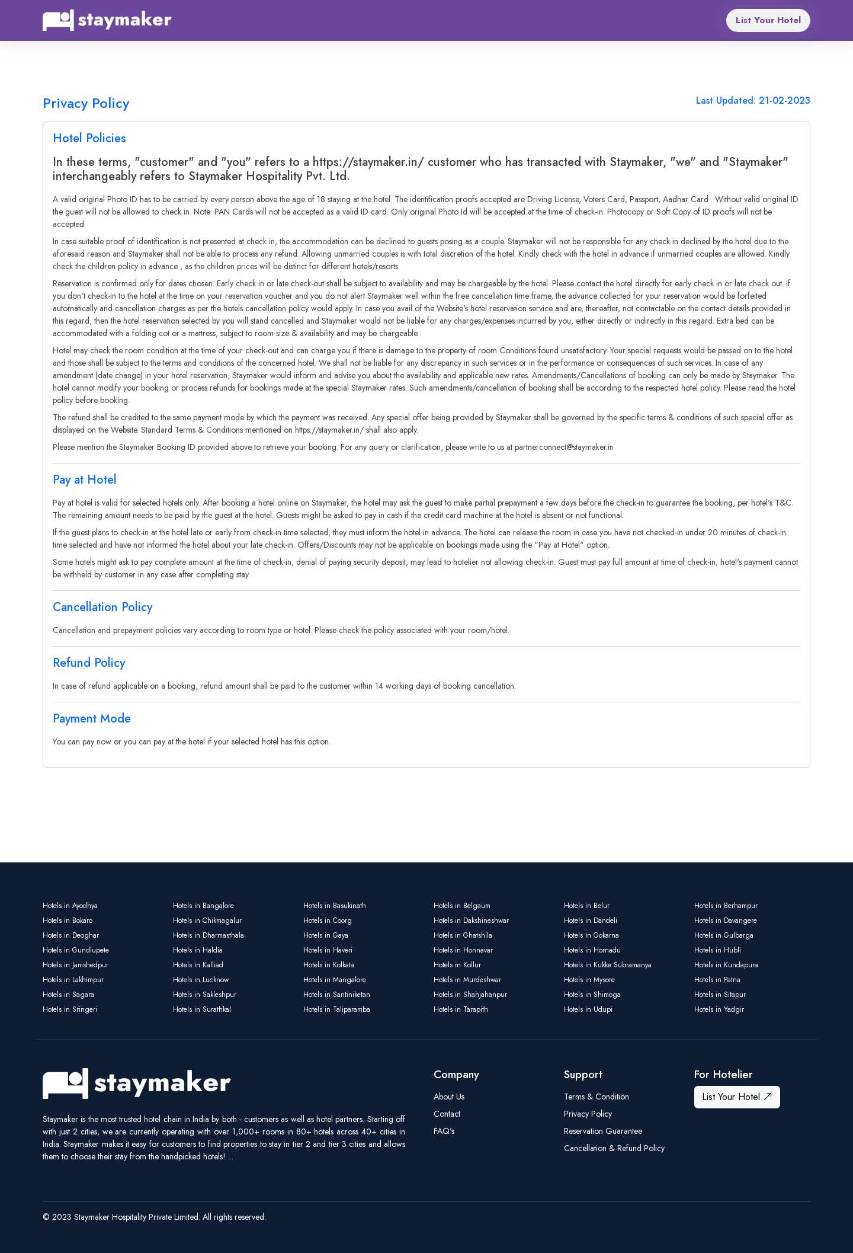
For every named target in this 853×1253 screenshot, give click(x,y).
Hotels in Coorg (327, 920)
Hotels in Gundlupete (76, 950)
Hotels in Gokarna (591, 935)
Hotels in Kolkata (328, 965)
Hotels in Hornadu (592, 950)
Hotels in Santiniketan (336, 994)
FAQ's (444, 1131)
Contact (447, 1114)
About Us (449, 1096)
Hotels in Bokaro (67, 920)
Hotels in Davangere (725, 920)
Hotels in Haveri (327, 950)
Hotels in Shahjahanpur (470, 994)
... (230, 1156)
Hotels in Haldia (198, 950)
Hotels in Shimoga (592, 994)
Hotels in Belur (587, 905)
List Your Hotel (768, 20)
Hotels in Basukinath (334, 905)
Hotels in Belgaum (462, 905)
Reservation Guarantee (603, 1131)
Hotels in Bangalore (203, 905)
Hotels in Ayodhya (70, 905)
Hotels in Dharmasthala (208, 935)
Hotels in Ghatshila (463, 935)
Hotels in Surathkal (202, 1009)
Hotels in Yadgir (719, 1009)
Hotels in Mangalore (334, 979)
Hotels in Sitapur (720, 994)
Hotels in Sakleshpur (204, 994)
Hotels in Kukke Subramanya (608, 965)
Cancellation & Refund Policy (614, 1148)
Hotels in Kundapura (726, 965)
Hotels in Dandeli (590, 920)
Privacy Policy (588, 1114)
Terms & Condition (596, 1096)
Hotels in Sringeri (70, 1009)
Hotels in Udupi (588, 1009)
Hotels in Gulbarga (723, 935)
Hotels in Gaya (325, 935)
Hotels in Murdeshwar (467, 979)
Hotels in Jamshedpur (75, 965)
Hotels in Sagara (68, 994)
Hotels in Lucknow (201, 979)
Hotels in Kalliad (198, 965)
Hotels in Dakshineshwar (471, 920)
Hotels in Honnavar (463, 950)
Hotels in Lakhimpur (73, 979)
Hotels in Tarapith (461, 1009)
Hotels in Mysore (589, 979)
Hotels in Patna (717, 979)
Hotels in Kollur (457, 965)
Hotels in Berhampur (726, 905)
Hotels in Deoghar (71, 935)
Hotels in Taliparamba (336, 1009)
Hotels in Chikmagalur (207, 920)
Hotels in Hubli (717, 950)
